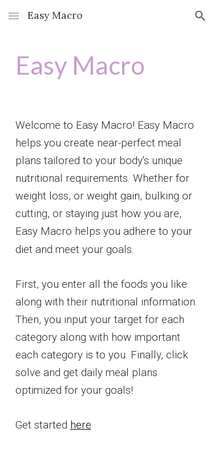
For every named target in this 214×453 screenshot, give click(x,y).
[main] (107, 65)
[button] (13, 15)
